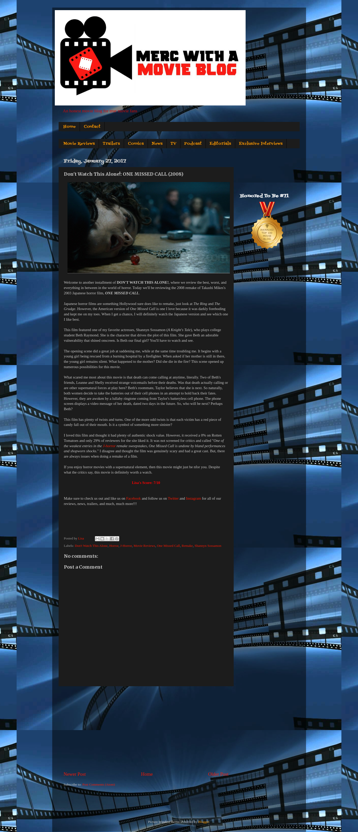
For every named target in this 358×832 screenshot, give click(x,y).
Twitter (173, 498)
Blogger (203, 822)
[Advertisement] (146, 728)
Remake (187, 546)
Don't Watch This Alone (91, 546)
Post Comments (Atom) (98, 784)
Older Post (218, 774)
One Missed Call (168, 546)
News (157, 144)
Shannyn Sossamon (208, 546)
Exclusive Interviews (261, 144)
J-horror (109, 446)
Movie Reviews (79, 144)
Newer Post (75, 774)
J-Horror (126, 546)
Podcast (193, 144)
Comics (136, 144)
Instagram (193, 498)
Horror (113, 546)
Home (69, 127)
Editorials (220, 144)
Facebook (133, 498)
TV (173, 144)
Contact (92, 127)
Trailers (111, 144)
